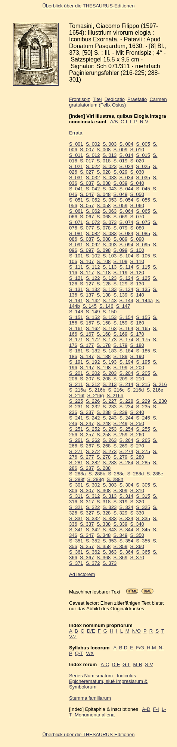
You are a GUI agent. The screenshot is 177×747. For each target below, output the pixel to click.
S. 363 (110, 552)
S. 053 (110, 200)
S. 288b (96, 474)
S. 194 (126, 362)
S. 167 (87, 334)
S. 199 (121, 367)
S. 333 (110, 518)
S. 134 (126, 289)
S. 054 (126, 200)
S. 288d (135, 474)
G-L (126, 664)
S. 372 (93, 563)
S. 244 (126, 418)
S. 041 (76, 189)
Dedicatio (115, 99)
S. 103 (110, 256)
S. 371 (76, 563)
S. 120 (137, 272)
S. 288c (116, 474)
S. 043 (110, 189)
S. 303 (110, 485)
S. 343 (110, 529)
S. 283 (110, 462)
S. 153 (110, 317)
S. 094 (126, 244)
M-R (138, 664)
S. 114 (126, 267)
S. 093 (110, 244)
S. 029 (121, 172)
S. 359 (121, 546)
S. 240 (137, 412)
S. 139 (121, 295)
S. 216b (96, 390)
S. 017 (87, 161)
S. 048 (104, 194)
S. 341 (76, 529)
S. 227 (110, 401)
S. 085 (143, 233)
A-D (146, 709)
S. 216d (135, 390)
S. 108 (104, 261)
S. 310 (137, 490)
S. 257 (87, 434)
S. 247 (87, 423)
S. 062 (93, 211)
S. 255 (143, 429)
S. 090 (137, 239)
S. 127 (87, 284)
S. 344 (126, 529)
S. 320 (137, 501)
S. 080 (137, 228)
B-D (123, 648)
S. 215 (143, 384)
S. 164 (126, 328)
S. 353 (110, 541)
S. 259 (121, 434)
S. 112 (93, 267)
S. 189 (121, 356)
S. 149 (93, 311)
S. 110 (137, 261)
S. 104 (126, 256)
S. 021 (76, 166)
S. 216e (155, 390)
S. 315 (143, 496)
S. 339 (121, 524)
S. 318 (104, 501)
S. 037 (87, 183)
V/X (90, 653)
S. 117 (87, 272)
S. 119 (121, 272)
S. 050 (137, 194)
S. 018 (104, 161)
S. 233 (110, 406)
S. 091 (76, 244)
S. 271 (76, 451)
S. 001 (76, 144)
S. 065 (143, 211)
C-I (124, 121)
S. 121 (76, 278)
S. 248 (104, 423)
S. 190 (137, 356)
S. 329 (121, 513)
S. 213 (110, 384)
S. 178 (104, 345)
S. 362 (93, 552)
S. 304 (126, 485)
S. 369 (121, 557)
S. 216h (115, 395)
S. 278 (104, 457)
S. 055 (143, 200)
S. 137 (87, 295)
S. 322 (93, 507)
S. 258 (104, 434)
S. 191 (76, 362)
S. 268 (104, 446)
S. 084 (126, 233)
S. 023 (110, 166)
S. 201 (76, 373)
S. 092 (93, 244)
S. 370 (137, 557)
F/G (140, 648)
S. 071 (76, 222)
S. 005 (143, 144)
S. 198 (104, 367)
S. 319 (121, 501)
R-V (144, 121)
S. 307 (87, 490)
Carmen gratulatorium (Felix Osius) (118, 102)
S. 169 (121, 334)
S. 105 (143, 256)
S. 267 (87, 446)
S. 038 (104, 183)
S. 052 (93, 200)
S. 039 (121, 183)
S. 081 (76, 233)
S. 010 (137, 149)
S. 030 (137, 172)
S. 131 (76, 289)
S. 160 (137, 323)
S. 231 (76, 406)
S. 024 (126, 166)
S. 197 (87, 367)
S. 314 (126, 496)
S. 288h (115, 479)
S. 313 (110, 496)
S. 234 (126, 406)
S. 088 (104, 239)
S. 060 (137, 205)
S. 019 (121, 161)
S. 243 (110, 418)
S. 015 (143, 155)
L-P (133, 121)
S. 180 (137, 345)
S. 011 (76, 155)
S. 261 (76, 440)
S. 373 (110, 563)
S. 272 (93, 451)
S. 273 (110, 451)
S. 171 (76, 339)
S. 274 (126, 451)
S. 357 (87, 546)
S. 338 (104, 524)
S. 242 (93, 418)
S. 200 (137, 367)
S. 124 (126, 278)
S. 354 (126, 541)
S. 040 (137, 183)
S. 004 (126, 144)
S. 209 (121, 379)
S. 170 (137, 334)
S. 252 (93, 429)
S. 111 (76, 267)
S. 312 (93, 496)
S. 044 (126, 189)
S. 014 (126, 155)
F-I (156, 709)
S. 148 (76, 311)
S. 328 (104, 513)
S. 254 (126, 429)
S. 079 (121, 228)
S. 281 (76, 462)
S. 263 (110, 440)
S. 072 (93, 222)
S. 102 (93, 256)
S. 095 (143, 244)
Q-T (79, 653)
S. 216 (160, 384)
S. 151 (76, 317)
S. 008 (104, 149)
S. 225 (76, 401)
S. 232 (93, 406)
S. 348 (104, 535)
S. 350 (137, 535)
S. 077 (87, 228)
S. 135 (143, 289)
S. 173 (110, 339)
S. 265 (143, 440)
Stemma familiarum (90, 698)
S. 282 (93, 462)
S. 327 (87, 513)
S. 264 (126, 440)
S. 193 (110, 362)
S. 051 (76, 200)
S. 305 (143, 485)
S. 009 (121, 149)
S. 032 (93, 177)
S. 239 (121, 412)
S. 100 (137, 250)
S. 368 (104, 557)
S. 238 (104, 412)
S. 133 (110, 289)
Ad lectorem (82, 574)
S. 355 (143, 541)
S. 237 (87, 412)
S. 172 (93, 339)
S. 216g (95, 395)
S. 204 (126, 373)
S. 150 (110, 311)
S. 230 (160, 401)
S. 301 (76, 485)
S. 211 (76, 384)
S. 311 (76, 496)
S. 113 (110, 267)
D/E (91, 631)
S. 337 (87, 524)
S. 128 (104, 284)
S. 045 (143, 189)
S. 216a (77, 390)
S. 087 (87, 239)
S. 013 (110, 155)
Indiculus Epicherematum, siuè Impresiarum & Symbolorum (108, 681)
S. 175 (143, 339)
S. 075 (143, 222)
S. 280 (137, 457)
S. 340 (137, 524)
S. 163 (110, 328)
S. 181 (76, 351)
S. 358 (104, 546)
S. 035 (143, 177)
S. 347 (87, 535)
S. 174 (126, 339)
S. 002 (93, 144)
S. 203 (110, 373)
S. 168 (104, 334)
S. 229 (143, 401)
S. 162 (93, 328)
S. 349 (121, 535)
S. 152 (93, 317)
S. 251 (76, 429)
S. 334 (126, 518)
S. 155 (143, 317)
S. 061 (76, 211)
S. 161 (76, 328)
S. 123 (110, 278)
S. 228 (126, 401)
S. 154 (126, 317)
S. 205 (143, 373)
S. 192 (93, 362)
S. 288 (104, 468)
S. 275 (143, 451)
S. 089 (121, 239)
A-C (105, 664)
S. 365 (143, 552)
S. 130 (137, 284)
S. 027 (87, 172)
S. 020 (137, 161)
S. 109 (121, 261)
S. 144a (144, 300)
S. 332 (93, 518)
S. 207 (87, 379)
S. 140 (137, 295)
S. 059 (121, 205)
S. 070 (137, 216)
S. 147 (123, 306)
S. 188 (104, 356)
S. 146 (106, 306)
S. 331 (76, 518)
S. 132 (93, 289)
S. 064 (126, 211)
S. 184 (126, 351)
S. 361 (76, 552)
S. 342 (93, 529)
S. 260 (137, 434)
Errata (75, 133)
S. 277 (87, 457)
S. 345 (143, 529)
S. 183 (110, 351)
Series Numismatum (91, 675)
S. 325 (143, 507)
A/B (114, 121)
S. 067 (87, 216)
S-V (149, 664)
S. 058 (104, 205)
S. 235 (143, 406)
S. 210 (137, 379)
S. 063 (110, 211)
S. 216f (76, 395)
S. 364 (126, 552)
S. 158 (104, 323)
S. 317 (87, 501)
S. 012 (93, 155)
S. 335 (143, 518)
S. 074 (126, 222)
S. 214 (126, 384)
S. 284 (126, 462)
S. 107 (87, 261)
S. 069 (121, 216)
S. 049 (121, 194)
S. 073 (110, 222)
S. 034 (126, 177)
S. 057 (87, 205)
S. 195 (143, 362)
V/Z (73, 636)
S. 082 (93, 233)
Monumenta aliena (95, 715)
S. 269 (121, 446)
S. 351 (76, 541)
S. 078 (104, 228)
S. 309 (121, 490)
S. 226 (93, 401)
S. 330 (137, 513)
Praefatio (137, 99)
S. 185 (143, 351)
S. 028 (104, 172)
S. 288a (77, 474)
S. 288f (76, 479)
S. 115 (143, 267)
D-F (116, 664)
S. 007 (87, 149)
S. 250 (137, 423)
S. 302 (93, 485)
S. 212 (93, 384)
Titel (97, 99)
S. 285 (143, 462)
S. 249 (121, 423)
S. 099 (121, 250)
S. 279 (121, 457)
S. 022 (93, 166)
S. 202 (93, 373)
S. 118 (104, 272)
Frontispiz (79, 99)
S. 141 (76, 300)
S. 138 (104, 295)
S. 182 (93, 351)
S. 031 (76, 177)
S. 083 (110, 233)
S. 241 (76, 418)
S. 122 (93, 278)
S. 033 (110, 177)
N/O (136, 631)
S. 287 (87, 468)
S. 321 (76, 507)
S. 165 (143, 328)
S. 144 (126, 300)
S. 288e (155, 474)
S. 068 (104, 216)
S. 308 (104, 490)
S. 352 (93, 541)
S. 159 (121, 323)
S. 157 (87, 323)
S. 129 (121, 284)
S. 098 (104, 250)
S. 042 (93, 189)
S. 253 (110, 429)
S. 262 (93, 440)
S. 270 (137, 446)
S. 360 (137, 546)
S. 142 (93, 300)
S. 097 (87, 250)
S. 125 (143, 278)
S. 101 (76, 256)
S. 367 (87, 557)
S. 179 (121, 345)
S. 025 (143, 166)
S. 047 (87, 194)
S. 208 (104, 379)
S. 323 (110, 507)
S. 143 (110, 300)
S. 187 (87, 356)
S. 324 (126, 507)
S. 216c (116, 390)
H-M (151, 648)
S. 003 (110, 144)
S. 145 (90, 306)
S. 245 (143, 418)
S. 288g (95, 479)
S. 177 (87, 345)
